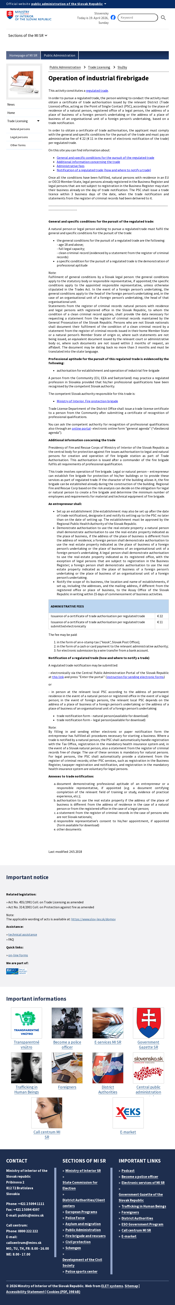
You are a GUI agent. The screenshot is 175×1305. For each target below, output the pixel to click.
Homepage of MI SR (23, 55)
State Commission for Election (80, 1185)
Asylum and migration (83, 1224)
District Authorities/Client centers (84, 1203)
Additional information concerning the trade (88, 162)
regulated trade (97, 90)
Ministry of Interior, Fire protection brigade (87, 401)
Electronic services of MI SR (143, 1182)
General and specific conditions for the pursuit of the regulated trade (105, 157)
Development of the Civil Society (82, 1262)
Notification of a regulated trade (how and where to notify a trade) (104, 170)
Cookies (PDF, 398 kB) (63, 1291)
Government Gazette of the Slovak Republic (141, 1197)
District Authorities (137, 1218)
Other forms (18, 145)
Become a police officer (140, 1176)
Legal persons (19, 137)
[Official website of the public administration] (69, 3)
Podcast (128, 1170)
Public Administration (59, 55)
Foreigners (130, 1212)
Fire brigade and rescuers (85, 1236)
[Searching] (138, 18)
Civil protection (78, 1242)
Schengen (73, 1248)
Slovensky (101, 13)
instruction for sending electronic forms (135, 677)
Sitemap (131, 1286)
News (11, 104)
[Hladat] (163, 18)
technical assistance (22, 934)
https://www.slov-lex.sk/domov (93, 919)
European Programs (81, 1212)
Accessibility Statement (25, 1291)
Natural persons (20, 129)
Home (11, 113)
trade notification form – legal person (84, 720)
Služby (122, 67)
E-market (129, 1236)
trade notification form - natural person (85, 716)
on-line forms (18, 955)
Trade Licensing (17, 121)
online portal (81, 428)
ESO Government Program (142, 1224)
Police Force (75, 1218)
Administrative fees (70, 166)
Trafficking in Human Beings (144, 1206)
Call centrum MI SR (136, 1230)
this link (58, 677)
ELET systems (112, 1286)
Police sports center (81, 1271)
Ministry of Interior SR (83, 1170)
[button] (28, 34)
